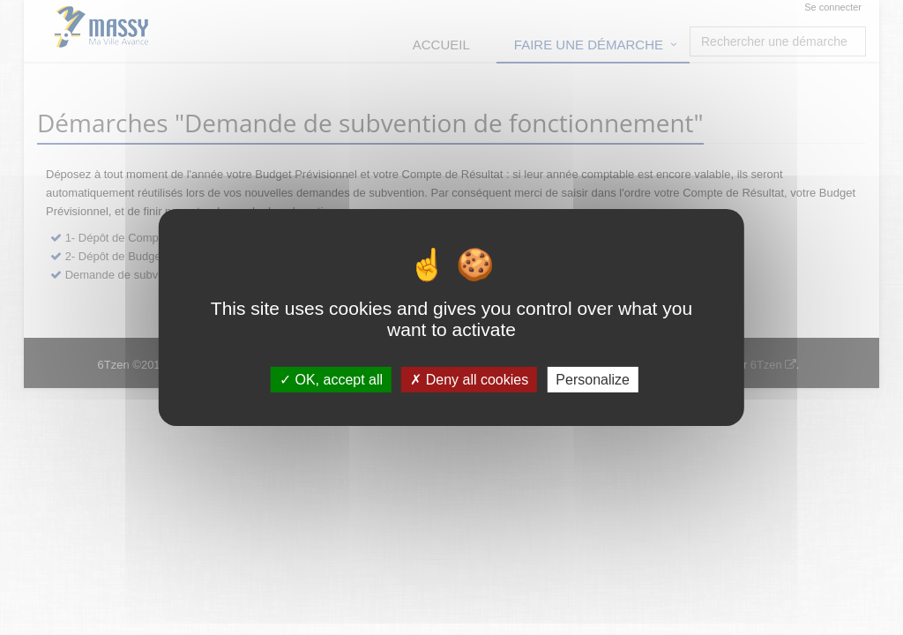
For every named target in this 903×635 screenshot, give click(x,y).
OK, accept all (331, 379)
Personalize (593, 379)
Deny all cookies (469, 379)
